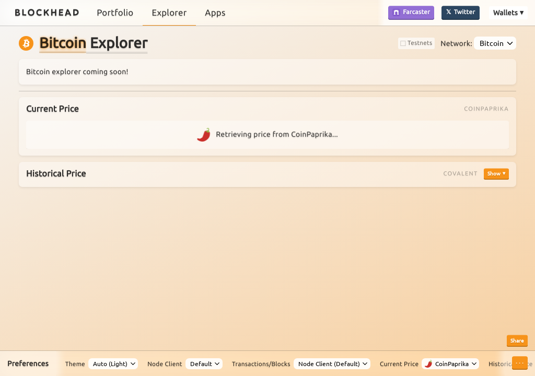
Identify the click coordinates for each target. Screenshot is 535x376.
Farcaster (411, 12)
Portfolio (115, 13)
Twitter (464, 12)
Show (494, 173)
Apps (215, 13)
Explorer (169, 13)
